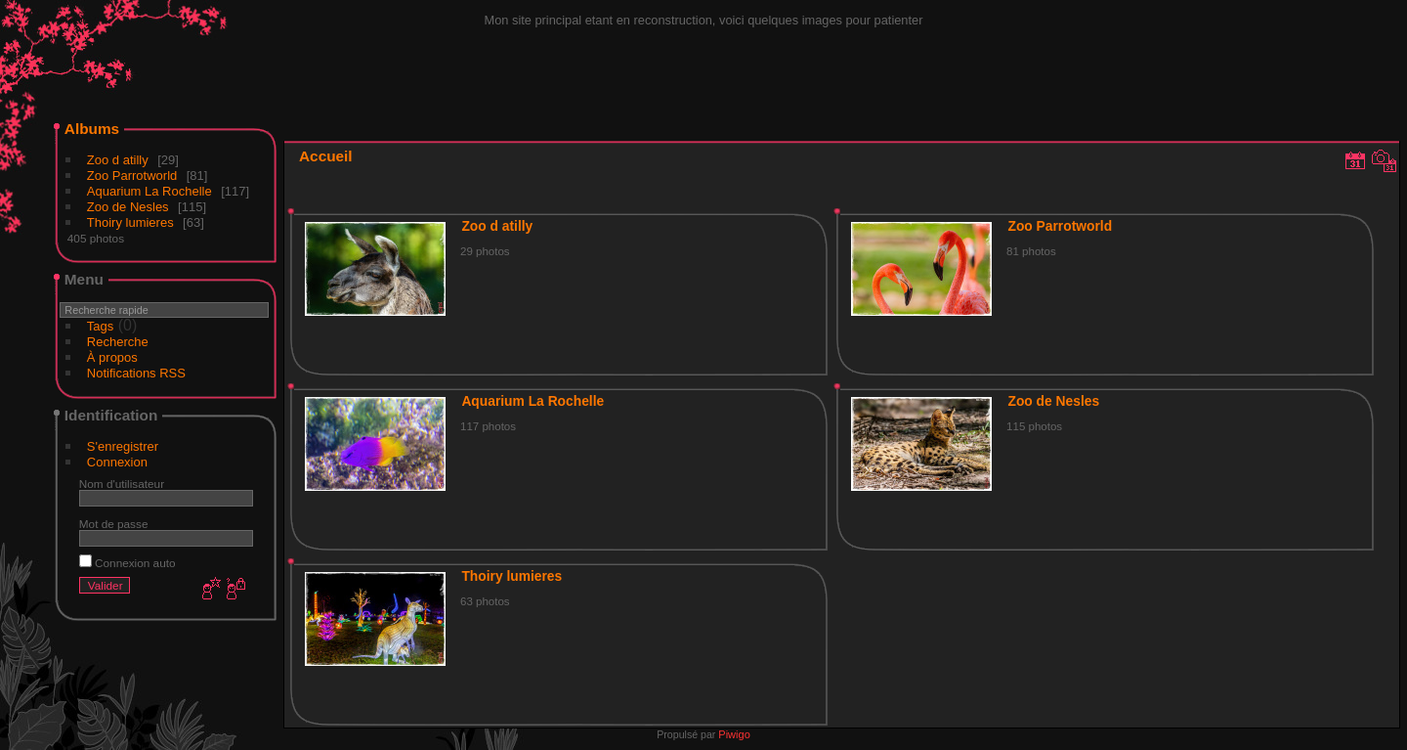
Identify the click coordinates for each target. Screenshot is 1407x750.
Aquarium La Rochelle (149, 191)
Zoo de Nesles (128, 206)
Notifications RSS (136, 373)
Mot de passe (114, 523)
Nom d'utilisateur (121, 483)
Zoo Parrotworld (132, 175)
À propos (112, 357)
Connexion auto (127, 562)
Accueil (326, 156)
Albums (91, 128)
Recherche (118, 341)
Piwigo (733, 734)
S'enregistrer (122, 446)
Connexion (117, 462)
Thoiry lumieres (130, 222)
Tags (100, 326)
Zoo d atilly (118, 160)
